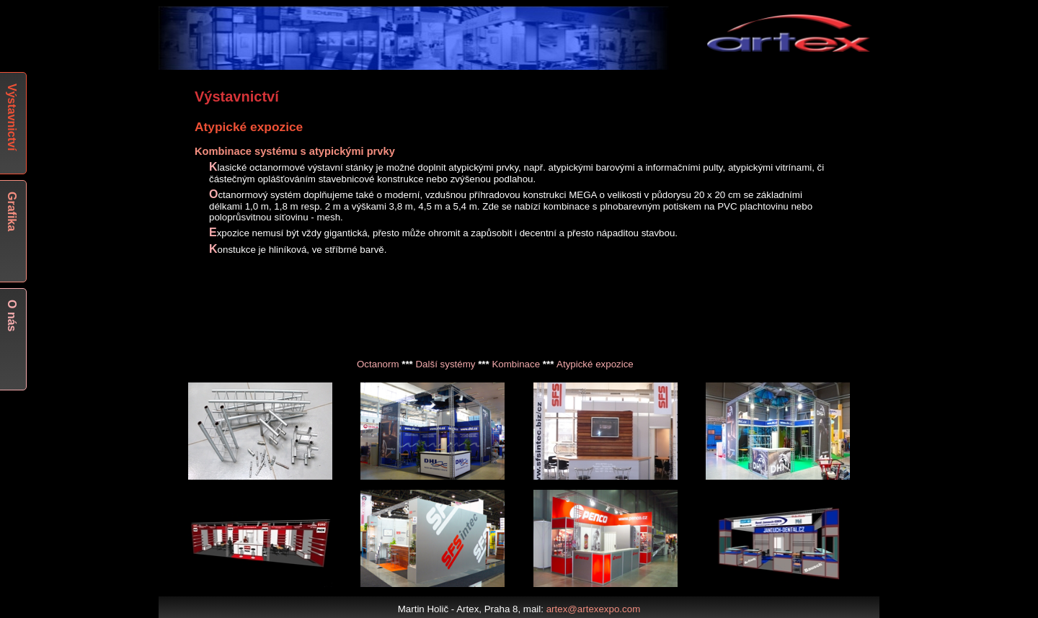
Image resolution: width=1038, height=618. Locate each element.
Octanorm (378, 364)
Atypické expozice (595, 364)
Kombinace (516, 364)
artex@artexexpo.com (593, 609)
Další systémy (445, 364)
